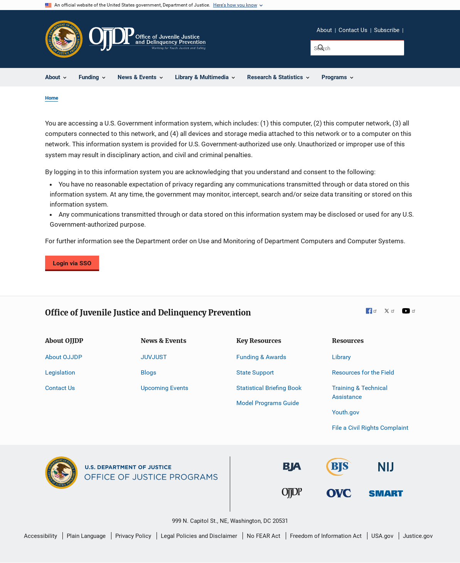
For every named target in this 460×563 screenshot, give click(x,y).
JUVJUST (154, 357)
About (324, 30)
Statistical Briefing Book (269, 388)
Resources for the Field (363, 372)
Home (51, 98)
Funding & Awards (261, 357)
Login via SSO (72, 263)
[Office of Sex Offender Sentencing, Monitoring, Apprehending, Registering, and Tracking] (386, 491)
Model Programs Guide (267, 403)
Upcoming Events (164, 388)
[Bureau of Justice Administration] (292, 463)
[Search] (357, 48)
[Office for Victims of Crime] (339, 493)
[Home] (147, 39)
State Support (255, 372)
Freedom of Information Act (326, 535)
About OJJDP (63, 357)
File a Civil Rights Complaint (370, 427)
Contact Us (353, 30)
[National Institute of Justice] (386, 463)
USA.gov (382, 535)
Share (411, 31)
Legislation (60, 372)
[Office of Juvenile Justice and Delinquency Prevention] (292, 495)
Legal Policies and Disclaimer (199, 535)
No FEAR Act (263, 535)
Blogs (148, 372)
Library (341, 357)
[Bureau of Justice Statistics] (338, 472)
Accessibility (40, 535)
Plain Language (86, 535)
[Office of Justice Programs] (64, 39)
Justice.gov (418, 535)
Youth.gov (345, 412)
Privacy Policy (133, 535)
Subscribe (386, 30)
